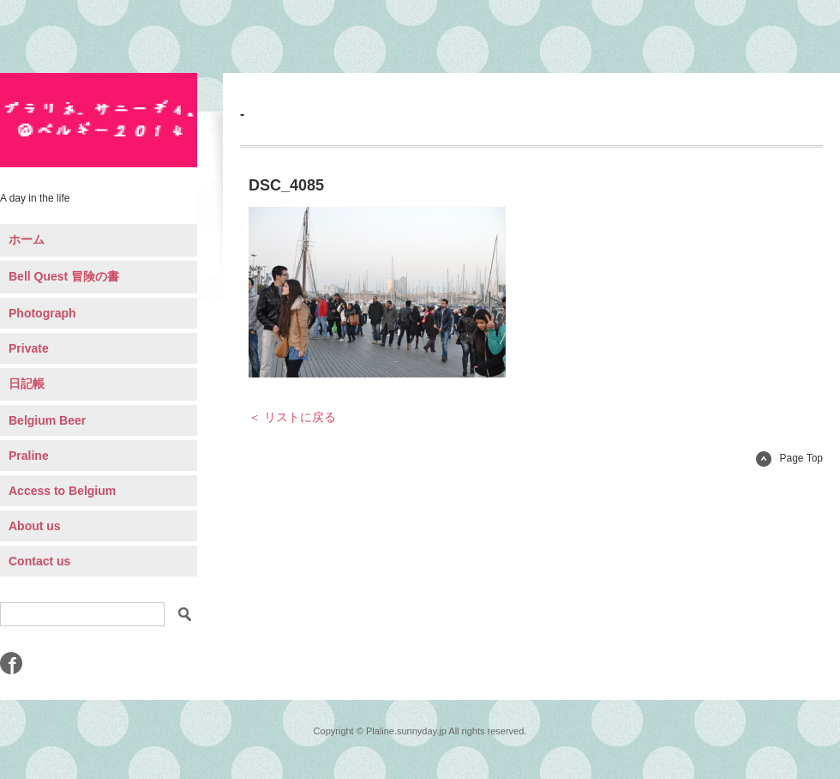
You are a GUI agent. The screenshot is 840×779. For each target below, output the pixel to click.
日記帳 (27, 383)
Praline (29, 455)
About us (35, 526)
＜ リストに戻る (292, 417)
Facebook (11, 663)
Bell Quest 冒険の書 (64, 276)
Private (29, 348)
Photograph (42, 313)
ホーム (27, 239)
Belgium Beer (47, 420)
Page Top (790, 458)
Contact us (39, 561)
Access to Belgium (62, 491)
